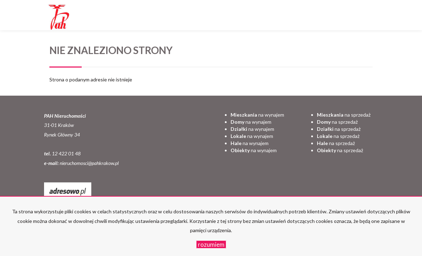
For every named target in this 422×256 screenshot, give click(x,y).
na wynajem (257, 115)
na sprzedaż (343, 115)
